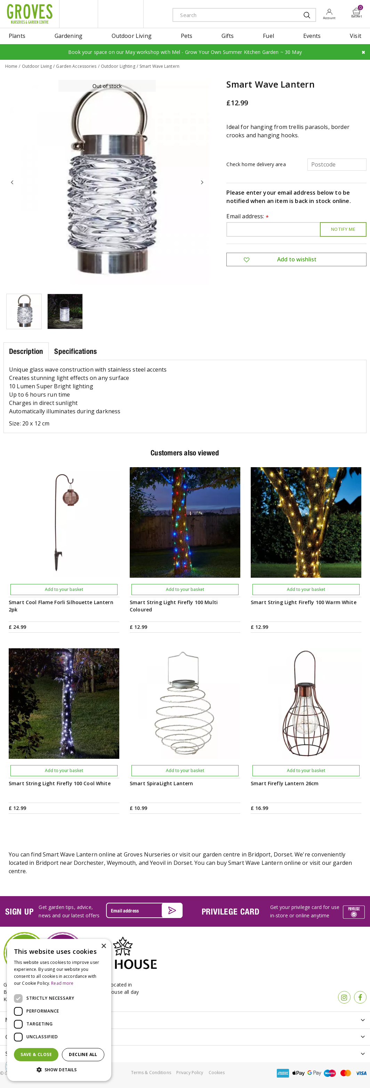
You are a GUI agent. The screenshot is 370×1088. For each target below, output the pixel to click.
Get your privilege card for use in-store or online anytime (304, 910)
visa (361, 1073)
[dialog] (59, 1010)
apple (299, 1073)
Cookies (217, 1072)
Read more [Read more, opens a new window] (62, 983)
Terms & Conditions (151, 1072)
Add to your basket (64, 589)
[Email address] (144, 910)
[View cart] (357, 11)
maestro (330, 1073)
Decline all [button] (83, 1054)
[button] (59, 1070)
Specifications (75, 351)
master (346, 1073)
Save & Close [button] (36, 1054)
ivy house (120, 14)
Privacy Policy (189, 1072)
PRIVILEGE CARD (231, 911)
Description (26, 351)
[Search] (233, 14)
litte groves (78, 14)
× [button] (103, 946)
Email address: (247, 216)
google (314, 1073)
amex (283, 1073)
